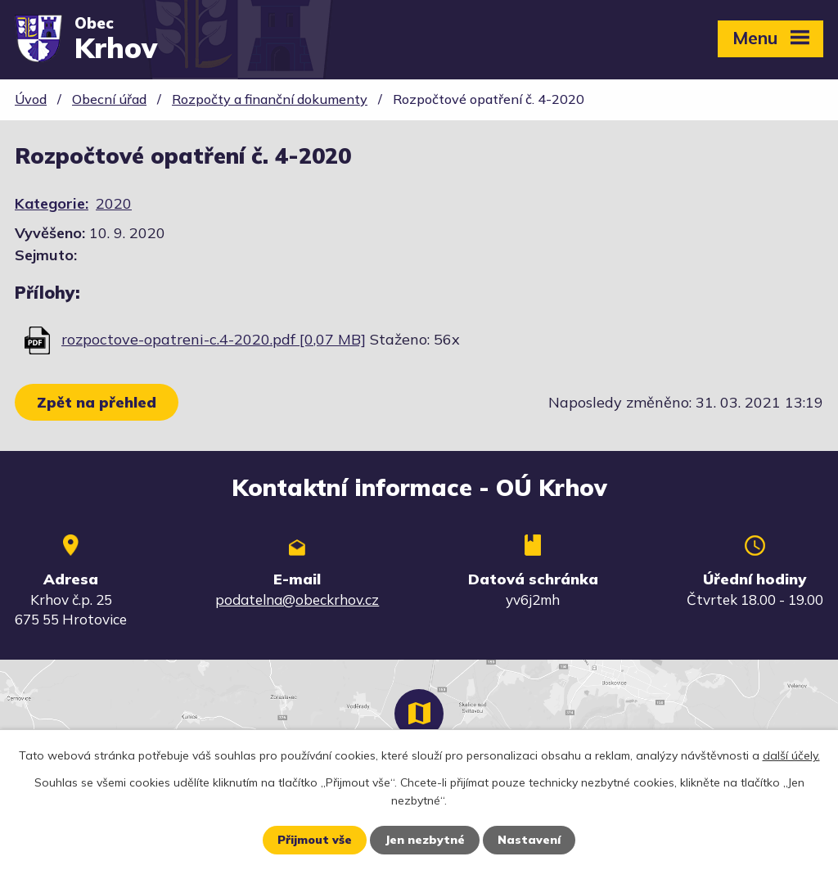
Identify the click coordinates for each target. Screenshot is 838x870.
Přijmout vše (314, 839)
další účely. (791, 755)
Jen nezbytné (425, 839)
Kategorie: (51, 203)
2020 (114, 203)
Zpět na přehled (96, 402)
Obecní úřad (109, 99)
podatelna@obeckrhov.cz (297, 599)
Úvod (31, 99)
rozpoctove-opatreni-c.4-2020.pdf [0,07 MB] (213, 339)
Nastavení (529, 839)
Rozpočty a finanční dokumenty (269, 99)
